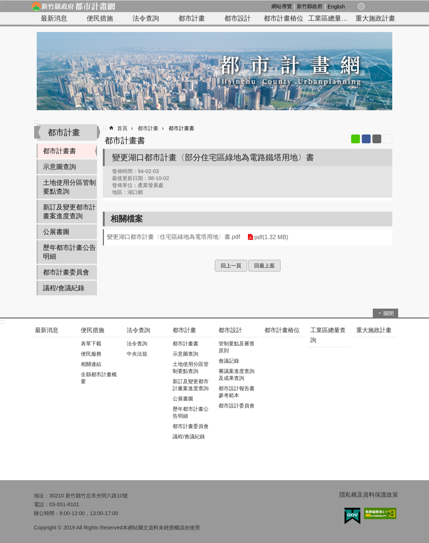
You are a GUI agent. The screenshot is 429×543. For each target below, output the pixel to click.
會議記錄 (229, 361)
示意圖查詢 (59, 166)
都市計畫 (192, 18)
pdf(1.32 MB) (271, 237)
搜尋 (386, 7)
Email (376, 138)
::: (2, 3)
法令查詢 (146, 18)
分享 (378, 7)
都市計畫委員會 (66, 272)
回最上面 (264, 266)
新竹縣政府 (309, 6)
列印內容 (387, 139)
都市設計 (237, 18)
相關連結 (91, 364)
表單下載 (91, 343)
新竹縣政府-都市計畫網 (73, 6)
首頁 (122, 128)
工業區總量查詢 (330, 18)
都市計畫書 (59, 151)
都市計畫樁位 (283, 18)
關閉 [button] (388, 313)
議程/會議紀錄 (63, 288)
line (355, 138)
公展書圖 (56, 231)
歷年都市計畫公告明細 (69, 252)
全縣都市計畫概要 (99, 377)
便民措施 (100, 18)
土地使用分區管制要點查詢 (69, 187)
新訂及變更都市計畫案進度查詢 (69, 212)
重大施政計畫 (375, 18)
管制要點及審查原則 (237, 347)
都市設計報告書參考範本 (237, 391)
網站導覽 (281, 6)
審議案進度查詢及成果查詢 (237, 374)
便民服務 (91, 354)
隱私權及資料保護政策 (368, 495)
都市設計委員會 (237, 406)
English (336, 7)
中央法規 (137, 354)
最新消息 (54, 18)
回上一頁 (231, 266)
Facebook (366, 138)
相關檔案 (127, 218)
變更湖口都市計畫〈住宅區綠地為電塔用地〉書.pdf (173, 237)
